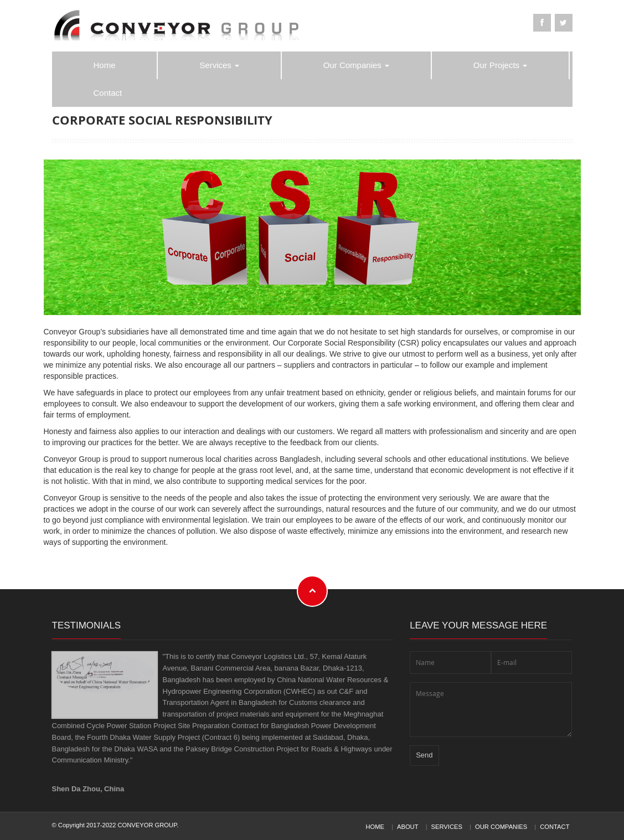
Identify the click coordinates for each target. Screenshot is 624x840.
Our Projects (500, 65)
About (408, 826)
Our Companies (356, 65)
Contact (108, 92)
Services (219, 65)
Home (105, 65)
